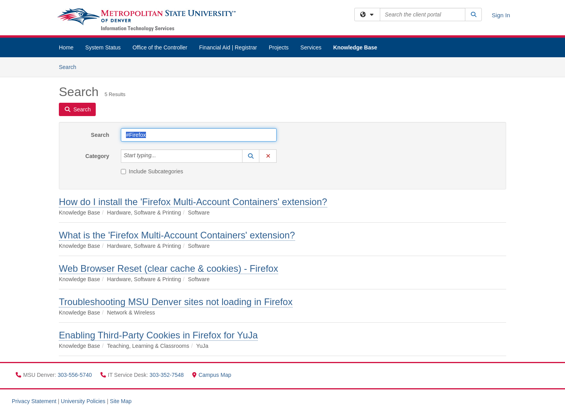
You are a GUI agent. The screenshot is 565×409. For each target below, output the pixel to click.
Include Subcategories (152, 171)
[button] (250, 156)
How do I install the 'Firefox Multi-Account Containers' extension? (193, 201)
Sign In (501, 15)
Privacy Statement (34, 401)
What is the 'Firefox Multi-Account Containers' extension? (177, 235)
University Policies (83, 401)
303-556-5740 (75, 375)
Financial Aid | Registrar (228, 47)
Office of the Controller (160, 47)
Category (97, 156)
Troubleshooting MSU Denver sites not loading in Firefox (176, 301)
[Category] (160, 156)
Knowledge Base (355, 47)
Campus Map (211, 375)
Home (66, 47)
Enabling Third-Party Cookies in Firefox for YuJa (158, 335)
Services (311, 47)
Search (70, 66)
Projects (279, 47)
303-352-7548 (167, 375)
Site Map (120, 401)
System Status (102, 47)
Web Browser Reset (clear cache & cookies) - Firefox (168, 268)
